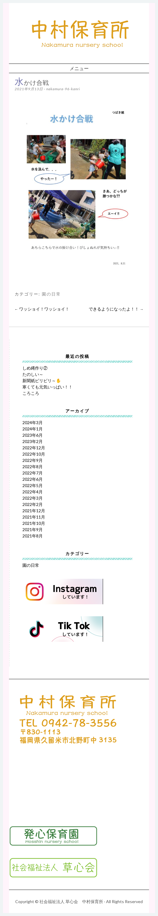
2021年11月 (33, 516)
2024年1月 (32, 428)
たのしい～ (32, 374)
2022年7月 (32, 472)
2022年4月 (32, 491)
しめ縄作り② (34, 367)
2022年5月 (32, 485)
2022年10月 (33, 454)
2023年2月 (32, 441)
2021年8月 (32, 535)
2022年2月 (32, 504)
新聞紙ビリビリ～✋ (41, 380)
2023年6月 (32, 435)
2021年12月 (33, 510)
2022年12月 (33, 447)
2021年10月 (33, 523)
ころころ (30, 393)
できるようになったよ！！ (116, 308)
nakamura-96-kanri (63, 89)
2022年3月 (32, 498)
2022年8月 (32, 466)
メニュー (79, 68)
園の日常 (51, 294)
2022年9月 (32, 460)
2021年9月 (32, 529)
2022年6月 (32, 479)
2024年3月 (32, 422)
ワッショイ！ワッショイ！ (42, 308)
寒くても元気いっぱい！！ (47, 386)
